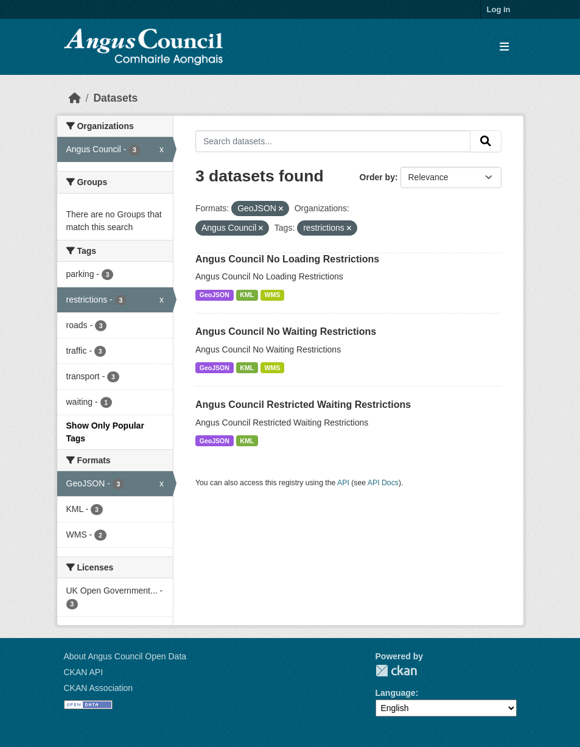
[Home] (75, 98)
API (343, 483)
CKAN (396, 670)
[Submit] (485, 141)
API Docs (383, 483)
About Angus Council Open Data (125, 656)
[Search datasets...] (332, 141)
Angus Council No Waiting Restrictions (285, 331)
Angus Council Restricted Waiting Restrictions (303, 404)
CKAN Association (98, 688)
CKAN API (83, 672)
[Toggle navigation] (504, 47)
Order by (377, 177)
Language (396, 693)
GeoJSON (214, 294)
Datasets (115, 98)
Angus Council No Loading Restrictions (287, 259)
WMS (273, 294)
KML (247, 294)
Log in (499, 9)
